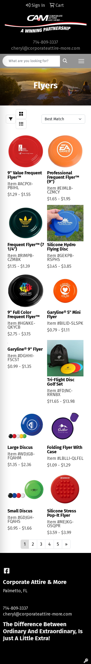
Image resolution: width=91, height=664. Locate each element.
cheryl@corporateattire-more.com (45, 48)
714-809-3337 (45, 42)
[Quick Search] (31, 61)
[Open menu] (81, 61)
